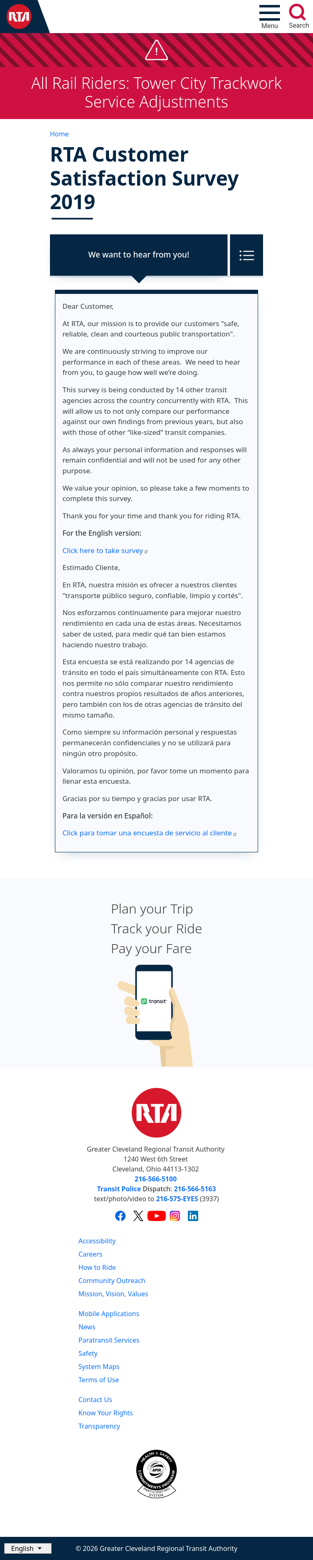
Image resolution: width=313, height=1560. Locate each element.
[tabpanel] (156, 571)
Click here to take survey (105, 550)
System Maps (99, 1366)
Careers (90, 1254)
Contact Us (95, 1399)
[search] (297, 12)
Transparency (99, 1426)
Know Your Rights (105, 1412)
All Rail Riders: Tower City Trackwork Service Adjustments (156, 92)
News (86, 1326)
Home (59, 133)
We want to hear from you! (138, 254)
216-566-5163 (195, 1188)
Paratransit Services (109, 1340)
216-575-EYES (177, 1198)
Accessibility (97, 1240)
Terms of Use (98, 1379)
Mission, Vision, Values (113, 1293)
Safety (87, 1353)
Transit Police (119, 1188)
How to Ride (97, 1267)
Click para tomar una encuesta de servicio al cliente (149, 832)
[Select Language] (28, 1548)
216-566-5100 (156, 1178)
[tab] (139, 255)
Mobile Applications (108, 1313)
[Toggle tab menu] (245, 255)
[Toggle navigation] (269, 16)
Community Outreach (111, 1280)
